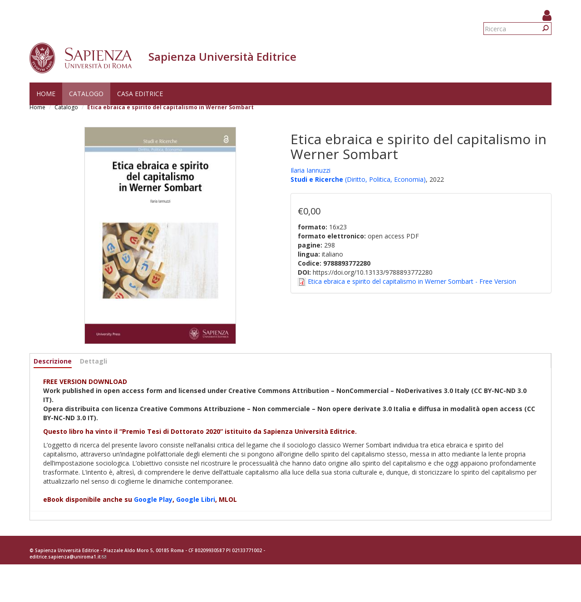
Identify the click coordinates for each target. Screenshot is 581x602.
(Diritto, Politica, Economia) (384, 179)
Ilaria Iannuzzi (310, 170)
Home (45, 93)
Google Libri (195, 499)
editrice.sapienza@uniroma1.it (68, 556)
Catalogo (86, 93)
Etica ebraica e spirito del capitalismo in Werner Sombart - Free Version (412, 281)
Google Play (153, 499)
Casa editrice (140, 93)
